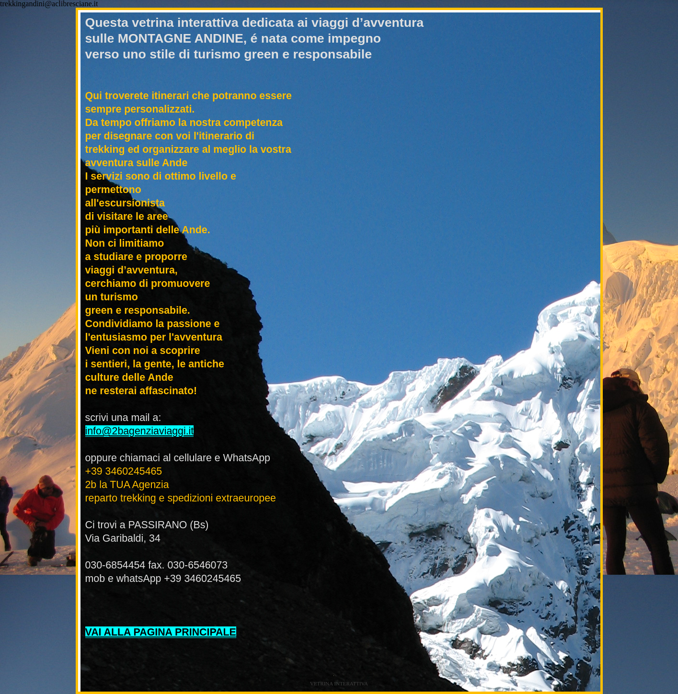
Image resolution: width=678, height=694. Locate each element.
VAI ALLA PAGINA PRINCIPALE (160, 632)
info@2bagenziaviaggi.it (139, 431)
